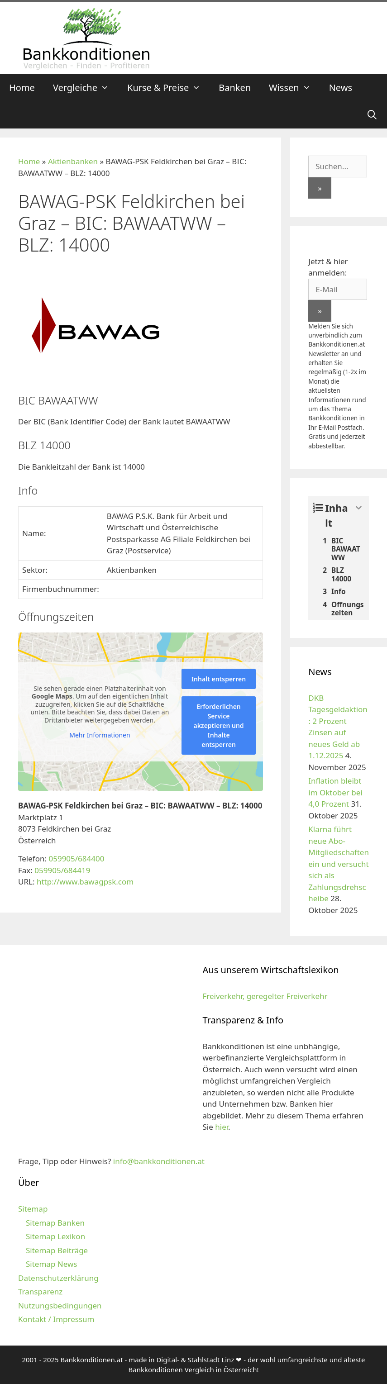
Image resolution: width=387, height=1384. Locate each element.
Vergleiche (85, 87)
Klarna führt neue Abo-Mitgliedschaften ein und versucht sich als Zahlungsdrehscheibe (338, 864)
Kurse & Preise (168, 87)
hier (221, 1127)
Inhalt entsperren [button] (218, 679)
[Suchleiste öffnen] (372, 114)
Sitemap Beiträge (57, 1250)
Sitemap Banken (55, 1223)
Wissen (294, 87)
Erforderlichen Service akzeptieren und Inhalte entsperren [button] (218, 725)
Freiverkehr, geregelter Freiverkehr (265, 996)
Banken (235, 87)
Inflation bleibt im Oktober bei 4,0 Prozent (335, 792)
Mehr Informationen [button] (99, 735)
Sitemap (33, 1208)
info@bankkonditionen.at (159, 1161)
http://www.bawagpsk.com (85, 881)
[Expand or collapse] (358, 507)
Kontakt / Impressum (56, 1319)
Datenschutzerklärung (58, 1278)
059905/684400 (76, 858)
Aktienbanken (73, 161)
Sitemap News (51, 1264)
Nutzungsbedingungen (60, 1305)
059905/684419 (62, 870)
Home (22, 87)
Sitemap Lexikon (55, 1236)
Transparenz (40, 1291)
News (340, 87)
